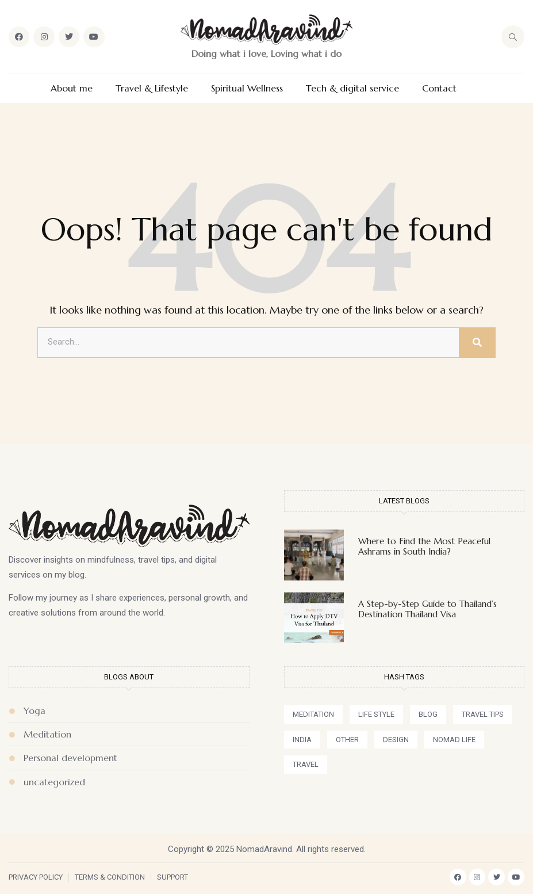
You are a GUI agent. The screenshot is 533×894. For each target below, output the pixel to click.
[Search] (477, 343)
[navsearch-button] (512, 36)
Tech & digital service (352, 88)
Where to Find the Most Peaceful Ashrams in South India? (424, 546)
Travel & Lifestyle (152, 88)
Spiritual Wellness (247, 88)
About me (72, 88)
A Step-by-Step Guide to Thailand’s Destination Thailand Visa (427, 609)
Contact (439, 88)
